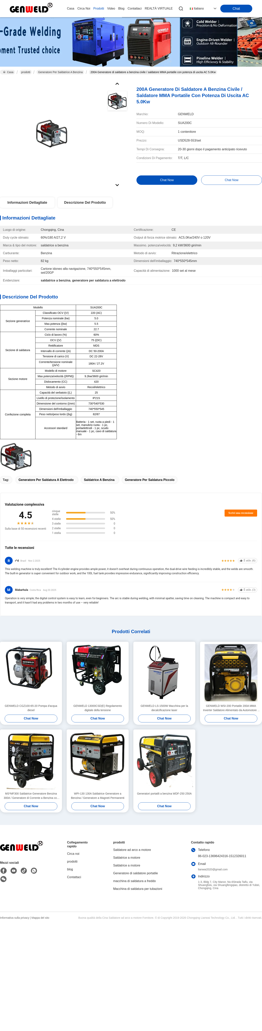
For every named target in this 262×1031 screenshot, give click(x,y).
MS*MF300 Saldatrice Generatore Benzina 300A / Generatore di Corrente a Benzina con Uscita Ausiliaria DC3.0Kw (31, 796)
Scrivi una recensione (240, 513)
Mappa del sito (40, 917)
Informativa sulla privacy (14, 917)
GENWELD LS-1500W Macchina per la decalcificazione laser (164, 708)
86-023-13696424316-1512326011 (222, 856)
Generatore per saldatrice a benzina (60, 72)
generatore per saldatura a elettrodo (46, 479)
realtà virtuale (159, 8)
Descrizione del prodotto (85, 202)
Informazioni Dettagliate (27, 202)
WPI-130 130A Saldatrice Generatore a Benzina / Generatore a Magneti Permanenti (97, 795)
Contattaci (135, 8)
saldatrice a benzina (99, 479)
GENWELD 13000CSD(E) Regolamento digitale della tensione (97, 708)
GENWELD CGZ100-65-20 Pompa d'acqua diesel (31, 708)
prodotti (98, 8)
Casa (70, 8)
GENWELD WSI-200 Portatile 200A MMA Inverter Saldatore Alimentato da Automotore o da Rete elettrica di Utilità (231, 708)
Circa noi (83, 8)
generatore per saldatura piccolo (149, 479)
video (111, 8)
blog (121, 8)
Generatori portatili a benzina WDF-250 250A (164, 793)
